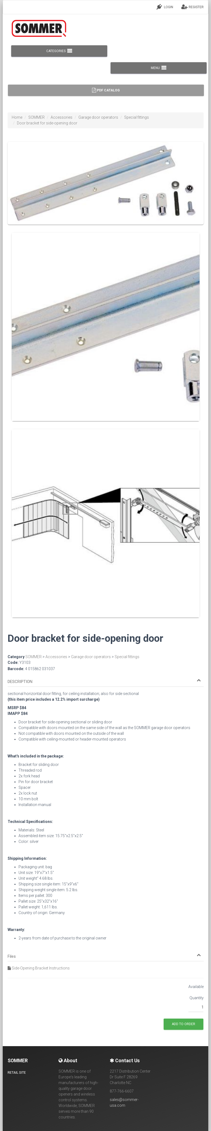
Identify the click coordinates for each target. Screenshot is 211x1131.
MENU (158, 67)
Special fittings (136, 117)
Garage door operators (98, 117)
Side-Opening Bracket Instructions (39, 968)
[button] (104, 682)
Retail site (17, 1073)
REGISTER (192, 7)
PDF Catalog (106, 90)
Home (17, 117)
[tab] (106, 679)
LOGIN (165, 7)
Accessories (61, 117)
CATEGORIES (59, 51)
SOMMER (36, 117)
